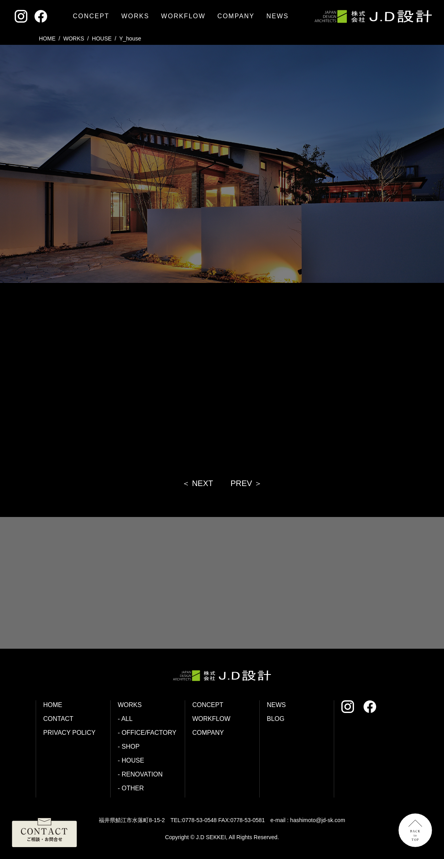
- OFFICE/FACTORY (147, 732)
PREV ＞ (246, 483)
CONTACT (58, 718)
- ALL (125, 718)
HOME (47, 38)
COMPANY (236, 16)
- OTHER (131, 788)
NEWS (277, 16)
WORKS (135, 16)
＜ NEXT (197, 483)
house (102, 38)
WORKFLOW (183, 16)
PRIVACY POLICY (69, 732)
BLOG (275, 718)
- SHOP (129, 746)
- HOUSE (131, 760)
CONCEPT (91, 16)
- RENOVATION (140, 774)
